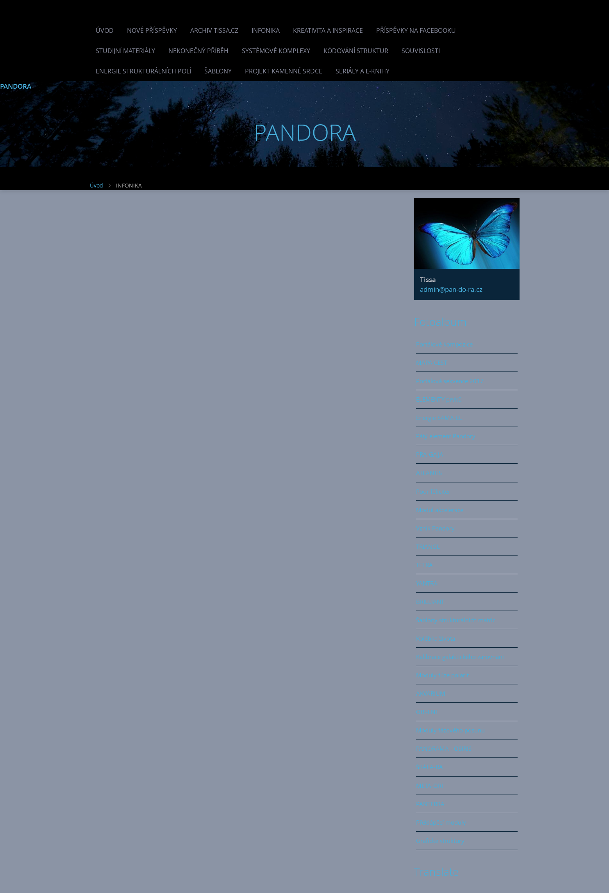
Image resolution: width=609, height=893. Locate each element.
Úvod (105, 30)
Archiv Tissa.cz (214, 30)
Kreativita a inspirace (328, 30)
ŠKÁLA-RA (429, 767)
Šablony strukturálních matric (455, 620)
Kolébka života (435, 638)
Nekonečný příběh (198, 50)
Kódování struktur (355, 50)
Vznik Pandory (435, 528)
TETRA (424, 565)
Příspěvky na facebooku (416, 30)
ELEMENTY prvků (439, 399)
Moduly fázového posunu (450, 730)
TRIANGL (428, 546)
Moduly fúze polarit (442, 675)
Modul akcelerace (439, 510)
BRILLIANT (430, 601)
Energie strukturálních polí (143, 71)
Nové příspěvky (152, 30)
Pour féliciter (433, 491)
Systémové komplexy (276, 50)
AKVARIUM (430, 693)
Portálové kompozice (444, 344)
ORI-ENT (427, 712)
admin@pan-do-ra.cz (451, 289)
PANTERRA (430, 804)
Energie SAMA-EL (439, 417)
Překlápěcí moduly (441, 822)
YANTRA (427, 583)
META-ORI (429, 785)
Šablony (218, 71)
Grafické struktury (440, 841)
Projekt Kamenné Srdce (283, 71)
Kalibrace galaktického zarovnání (460, 657)
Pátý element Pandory (445, 436)
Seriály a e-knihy (362, 71)
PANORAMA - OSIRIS (443, 748)
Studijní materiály (125, 50)
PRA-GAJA (429, 454)
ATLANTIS (429, 473)
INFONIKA (266, 30)
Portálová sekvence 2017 (450, 381)
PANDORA (15, 86)
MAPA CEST (431, 362)
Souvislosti (421, 50)
